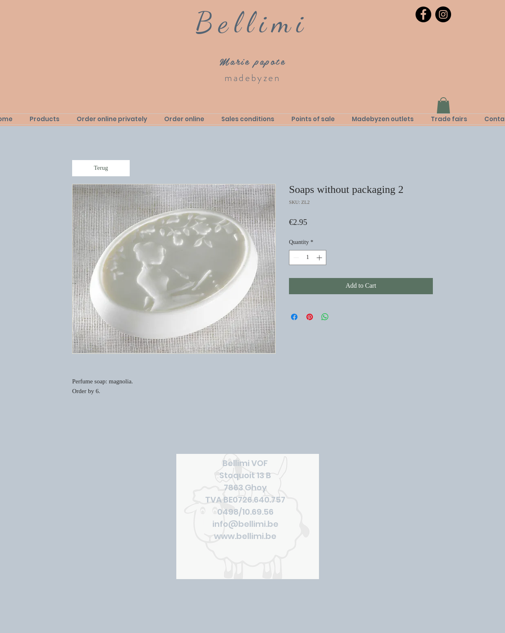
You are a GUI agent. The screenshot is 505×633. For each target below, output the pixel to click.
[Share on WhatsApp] (325, 317)
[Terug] (101, 168)
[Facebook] (423, 14)
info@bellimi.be (245, 524)
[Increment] (320, 257)
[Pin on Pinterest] (310, 317)
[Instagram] (443, 14)
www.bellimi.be (245, 536)
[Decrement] (295, 257)
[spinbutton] (307, 257)
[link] (443, 105)
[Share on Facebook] (294, 317)
